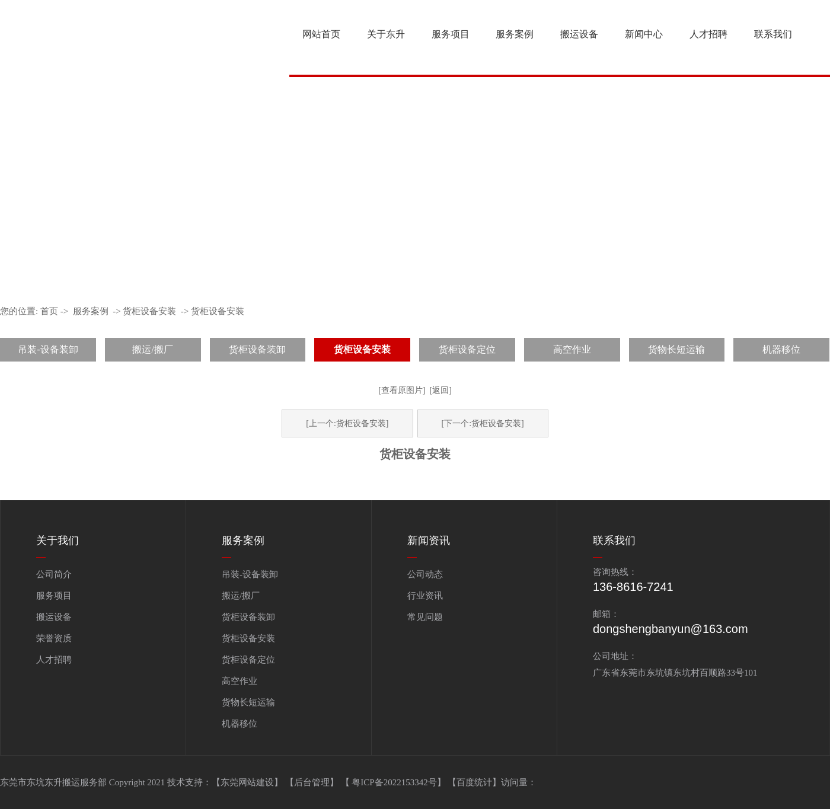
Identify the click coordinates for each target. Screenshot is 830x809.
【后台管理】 (313, 782)
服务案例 (515, 34)
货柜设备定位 (467, 349)
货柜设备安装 (149, 311)
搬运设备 (579, 34)
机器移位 (781, 349)
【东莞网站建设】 (247, 782)
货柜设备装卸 (257, 349)
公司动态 (425, 574)
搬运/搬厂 (152, 349)
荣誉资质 (54, 638)
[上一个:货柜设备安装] (347, 423)
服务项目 (451, 34)
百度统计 (474, 782)
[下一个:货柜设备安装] (483, 423)
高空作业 (572, 349)
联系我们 (773, 34)
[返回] (441, 390)
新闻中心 (644, 34)
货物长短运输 (676, 349)
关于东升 (386, 34)
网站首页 (321, 34)
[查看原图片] (401, 390)
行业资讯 (425, 595)
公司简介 (54, 574)
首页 (49, 311)
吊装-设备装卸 (48, 349)
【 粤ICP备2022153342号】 (394, 782)
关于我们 (57, 540)
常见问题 (425, 617)
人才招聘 (708, 34)
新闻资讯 (428, 540)
